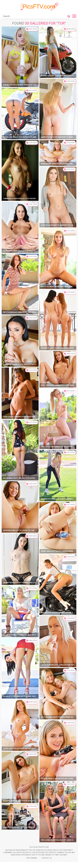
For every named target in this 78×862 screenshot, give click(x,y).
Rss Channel (32, 858)
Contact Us (46, 858)
